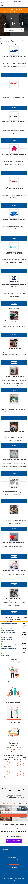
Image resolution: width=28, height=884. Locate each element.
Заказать (14, 75)
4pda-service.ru (7, 873)
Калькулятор (16, 4)
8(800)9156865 (17, 1)
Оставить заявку (14, 863)
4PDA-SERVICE (5, 849)
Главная (3, 803)
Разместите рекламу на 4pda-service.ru (14, 841)
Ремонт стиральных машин (11, 803)
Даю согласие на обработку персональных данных (14, 820)
